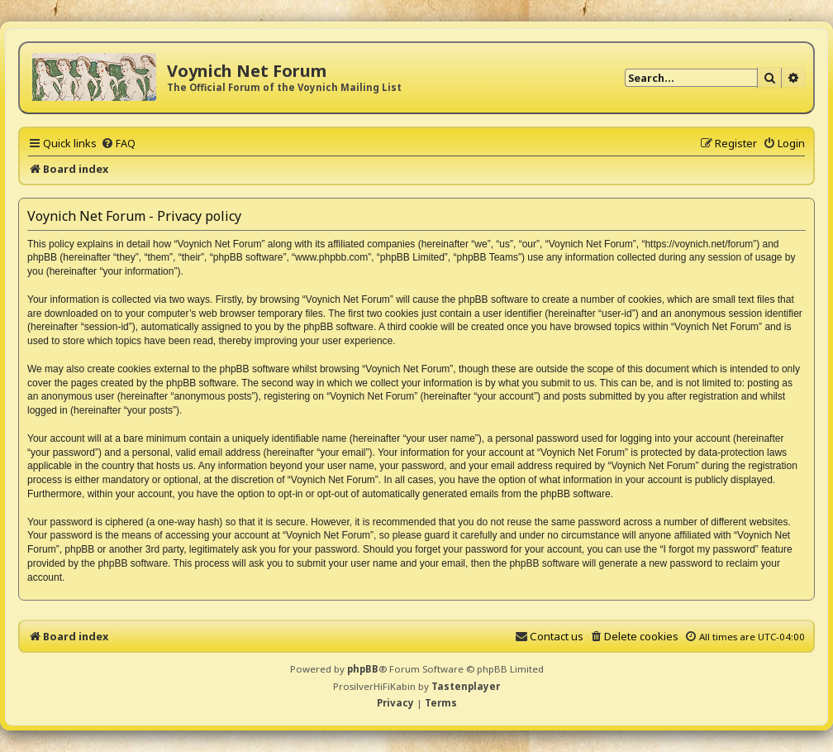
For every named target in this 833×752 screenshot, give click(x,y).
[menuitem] (118, 143)
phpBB (362, 669)
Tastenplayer (465, 686)
